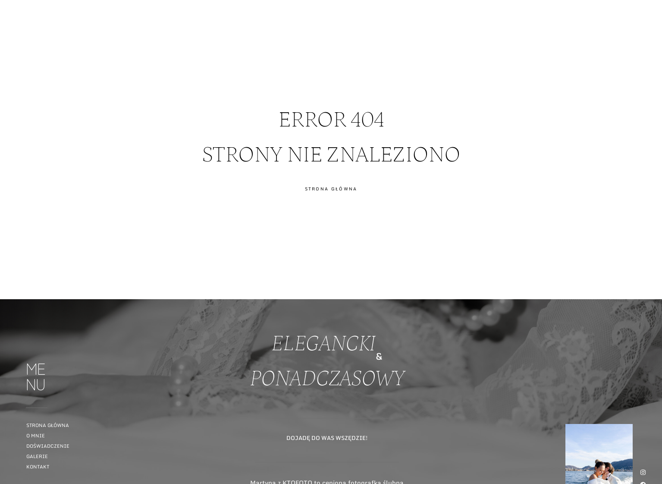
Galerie (37, 456)
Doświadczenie (47, 446)
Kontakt (37, 467)
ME (648, 40)
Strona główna (47, 425)
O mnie (35, 436)
